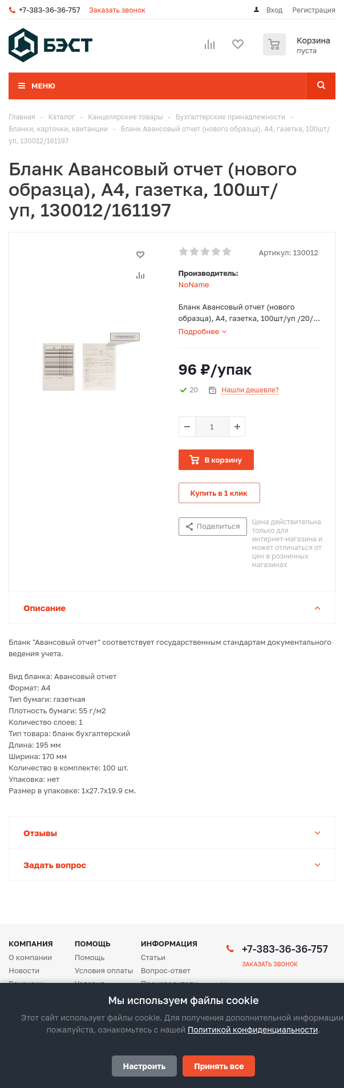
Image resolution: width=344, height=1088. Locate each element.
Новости (24, 970)
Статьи (153, 957)
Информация (169, 943)
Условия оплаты (104, 970)
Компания (31, 943)
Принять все (219, 1066)
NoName (194, 284)
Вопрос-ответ (166, 970)
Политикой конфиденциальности (253, 1029)
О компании (30, 957)
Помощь (93, 943)
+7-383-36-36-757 (49, 9)
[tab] (203, 331)
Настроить (144, 1066)
